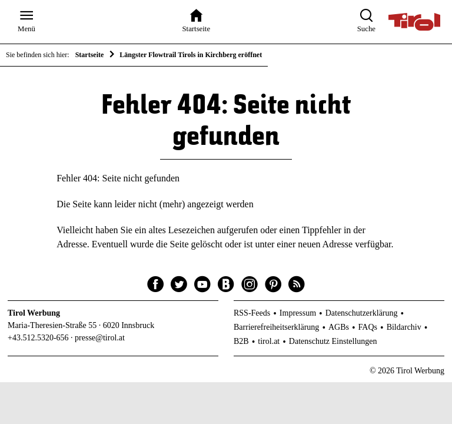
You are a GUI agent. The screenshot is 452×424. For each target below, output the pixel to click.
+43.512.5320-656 (38, 337)
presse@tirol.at (100, 337)
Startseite (89, 55)
